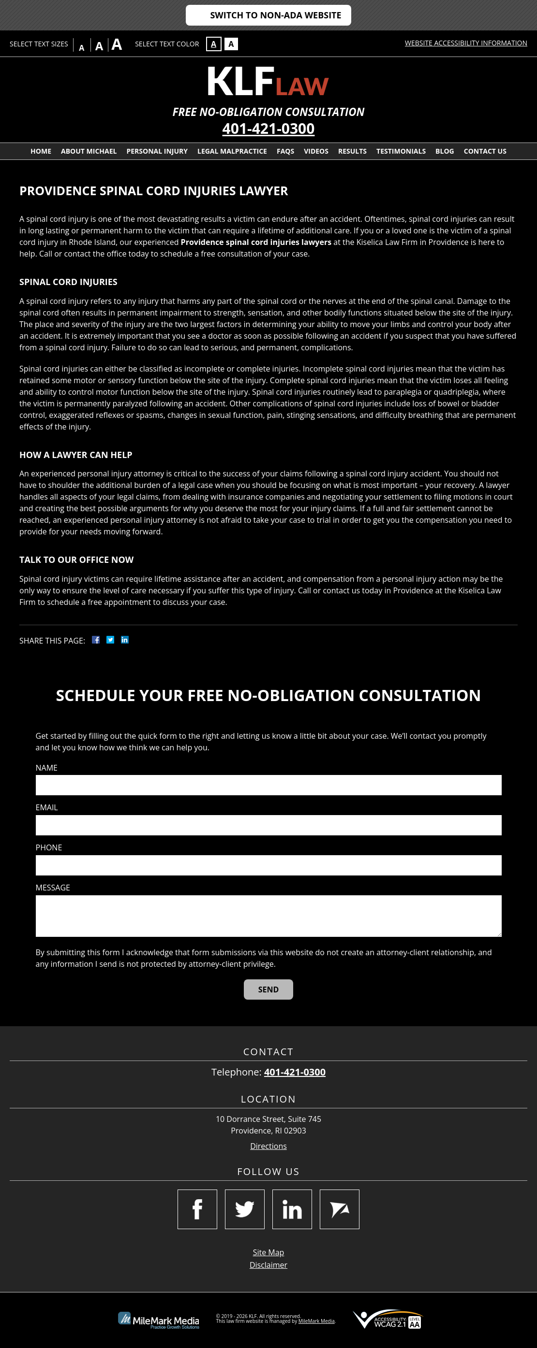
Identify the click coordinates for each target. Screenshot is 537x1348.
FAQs (285, 151)
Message (53, 888)
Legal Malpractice (232, 151)
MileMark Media (316, 1321)
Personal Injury (157, 151)
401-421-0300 (269, 128)
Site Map (268, 1252)
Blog (444, 151)
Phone (49, 848)
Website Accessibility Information (466, 42)
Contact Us (485, 151)
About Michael (89, 151)
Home (40, 151)
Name (47, 768)
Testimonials (401, 151)
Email (47, 808)
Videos (316, 151)
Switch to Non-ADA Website (275, 15)
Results (352, 151)
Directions (268, 1146)
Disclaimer (268, 1265)
